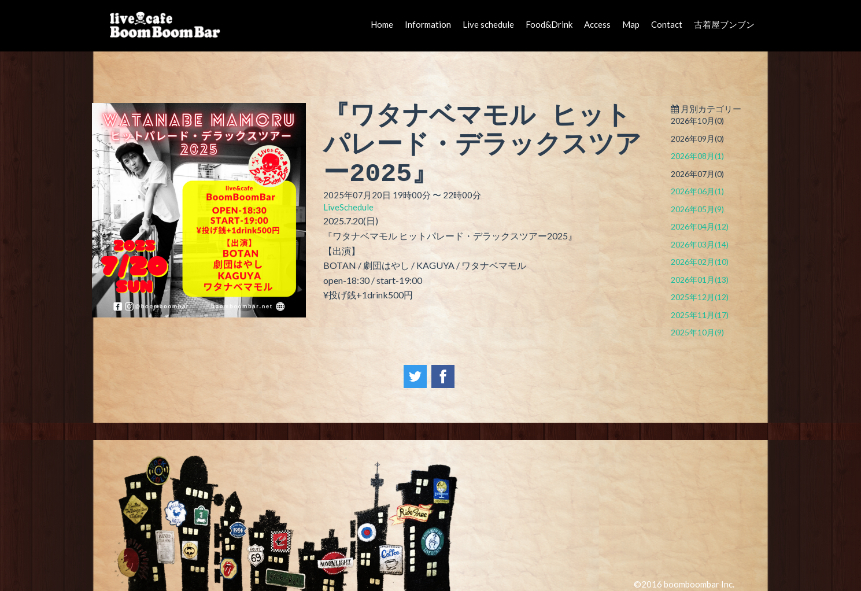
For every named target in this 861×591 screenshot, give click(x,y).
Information (428, 24)
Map (631, 24)
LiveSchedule (348, 207)
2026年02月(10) (700, 262)
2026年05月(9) (697, 209)
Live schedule (488, 24)
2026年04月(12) (700, 226)
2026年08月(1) (697, 156)
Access (597, 24)
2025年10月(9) (697, 332)
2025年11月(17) (700, 315)
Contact (666, 24)
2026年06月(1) (697, 191)
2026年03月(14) (700, 244)
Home (382, 24)
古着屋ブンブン (724, 24)
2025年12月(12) (700, 297)
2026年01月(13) (700, 280)
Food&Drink (549, 24)
